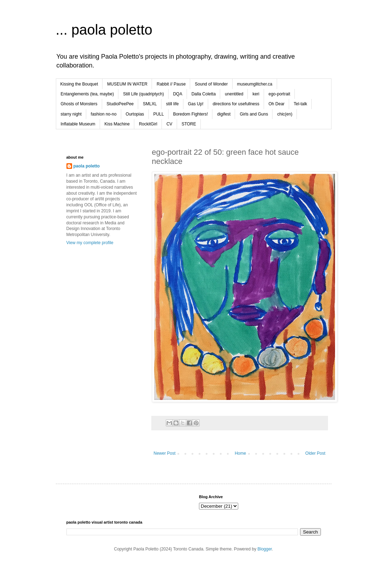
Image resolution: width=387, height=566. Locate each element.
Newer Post (165, 453)
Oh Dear (277, 103)
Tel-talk (300, 103)
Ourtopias (135, 114)
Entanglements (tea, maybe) (87, 94)
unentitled (234, 94)
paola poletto (87, 166)
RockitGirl (148, 124)
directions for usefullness (236, 103)
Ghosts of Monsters (79, 103)
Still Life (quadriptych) (143, 94)
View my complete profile (89, 242)
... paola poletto (104, 29)
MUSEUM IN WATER (127, 84)
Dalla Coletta (204, 94)
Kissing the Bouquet (79, 84)
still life (172, 103)
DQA (177, 94)
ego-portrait (279, 94)
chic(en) (284, 114)
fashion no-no (104, 114)
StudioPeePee (120, 103)
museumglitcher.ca (254, 84)
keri (255, 94)
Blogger (264, 549)
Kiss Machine (117, 124)
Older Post (315, 453)
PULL (158, 114)
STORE (189, 124)
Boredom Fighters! (190, 114)
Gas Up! (196, 103)
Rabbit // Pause (171, 84)
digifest (223, 114)
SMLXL (150, 103)
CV (169, 124)
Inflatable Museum (78, 124)
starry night (71, 114)
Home (240, 453)
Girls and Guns (254, 114)
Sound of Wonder (211, 84)
